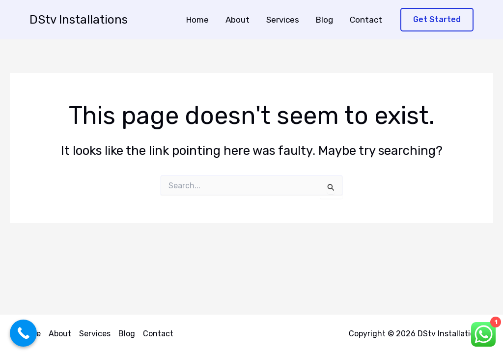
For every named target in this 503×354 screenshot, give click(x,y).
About (237, 20)
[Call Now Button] (23, 333)
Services (282, 20)
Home (197, 20)
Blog (324, 20)
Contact (366, 20)
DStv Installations (78, 20)
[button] (437, 20)
